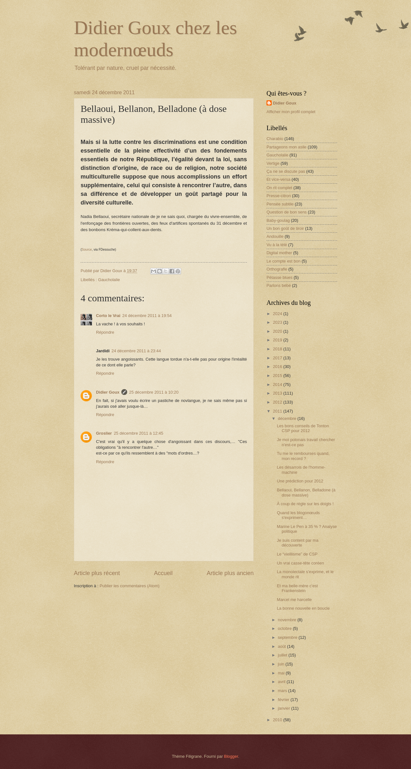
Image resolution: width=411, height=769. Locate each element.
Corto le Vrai (108, 315)
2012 (278, 402)
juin (281, 664)
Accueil (163, 573)
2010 (278, 719)
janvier (284, 708)
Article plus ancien (230, 573)
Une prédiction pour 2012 (300, 481)
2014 (278, 384)
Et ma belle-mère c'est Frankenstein (297, 588)
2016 (278, 366)
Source (87, 249)
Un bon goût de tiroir (285, 228)
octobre (285, 628)
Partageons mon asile (287, 147)
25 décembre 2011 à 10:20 (154, 392)
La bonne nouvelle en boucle (303, 608)
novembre (287, 619)
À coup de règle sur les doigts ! (305, 503)
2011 (278, 411)
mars (283, 690)
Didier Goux (107, 392)
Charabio (275, 138)
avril (282, 681)
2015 (278, 375)
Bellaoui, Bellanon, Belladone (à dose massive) (306, 492)
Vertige (273, 163)
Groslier (104, 433)
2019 (278, 340)
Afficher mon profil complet (291, 111)
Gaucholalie (109, 279)
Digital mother (279, 252)
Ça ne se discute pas (286, 171)
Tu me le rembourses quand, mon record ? (303, 456)
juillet (283, 655)
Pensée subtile (280, 204)
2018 (278, 349)
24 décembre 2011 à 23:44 (136, 350)
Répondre (105, 332)
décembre (287, 418)
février (284, 699)
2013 (278, 393)
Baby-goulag (278, 220)
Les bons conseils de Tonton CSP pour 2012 (303, 428)
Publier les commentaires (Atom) (130, 585)
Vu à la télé (277, 244)
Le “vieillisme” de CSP (297, 554)
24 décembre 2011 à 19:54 (147, 315)
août (282, 646)
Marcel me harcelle (294, 599)
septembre (288, 637)
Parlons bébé (279, 285)
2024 (278, 313)
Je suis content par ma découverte (298, 542)
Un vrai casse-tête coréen (300, 563)
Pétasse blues (280, 277)
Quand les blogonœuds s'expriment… (298, 515)
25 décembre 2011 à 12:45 (138, 433)
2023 (278, 322)
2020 (278, 331)
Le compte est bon (284, 261)
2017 (278, 357)
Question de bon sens (287, 212)
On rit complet (279, 187)
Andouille (275, 236)
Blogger (231, 756)
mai (281, 673)
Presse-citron (279, 195)
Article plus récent (97, 573)
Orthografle (277, 269)
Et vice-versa (278, 179)
